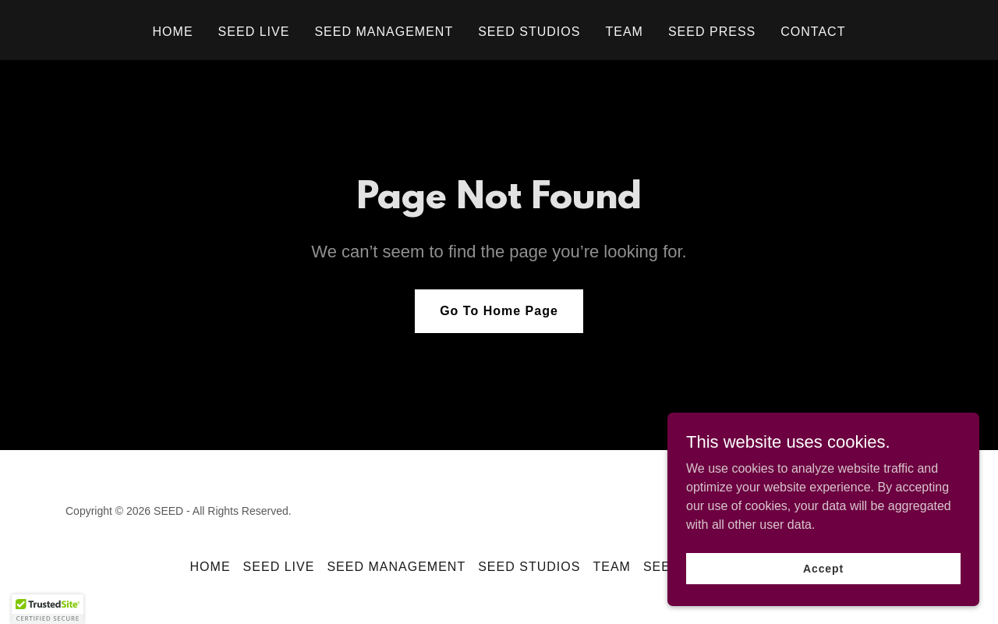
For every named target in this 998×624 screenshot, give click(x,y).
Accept (823, 568)
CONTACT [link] (812, 31)
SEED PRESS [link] (712, 31)
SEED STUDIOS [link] (529, 31)
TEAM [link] (623, 31)
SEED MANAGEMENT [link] (383, 31)
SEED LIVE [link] (254, 31)
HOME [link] (173, 31)
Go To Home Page (499, 310)
